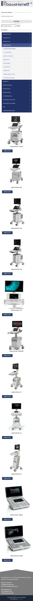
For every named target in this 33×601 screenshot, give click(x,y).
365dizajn (20, 599)
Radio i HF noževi (8, 56)
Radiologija (17, 38)
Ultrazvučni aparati (9, 48)
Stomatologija (17, 96)
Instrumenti (7, 63)
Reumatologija (17, 85)
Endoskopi (6, 59)
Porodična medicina (17, 111)
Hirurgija (17, 81)
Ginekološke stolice (9, 74)
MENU (27, 3)
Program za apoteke (17, 100)
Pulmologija (17, 89)
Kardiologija (17, 34)
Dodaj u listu (7, 151)
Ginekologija (17, 45)
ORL (17, 107)
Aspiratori (6, 70)
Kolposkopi (6, 67)
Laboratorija (17, 92)
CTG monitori (7, 52)
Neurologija (17, 41)
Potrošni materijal (9, 78)
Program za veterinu (17, 103)
